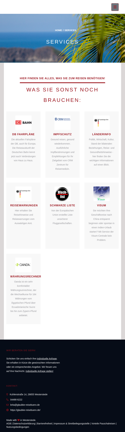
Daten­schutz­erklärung (24, 423)
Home (58, 30)
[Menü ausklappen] (115, 7)
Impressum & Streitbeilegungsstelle (72, 423)
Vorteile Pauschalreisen (103, 423)
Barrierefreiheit (44, 423)
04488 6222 (16, 399)
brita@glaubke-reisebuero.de (25, 405)
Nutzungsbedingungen (17, 427)
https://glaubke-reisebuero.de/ (25, 410)
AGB (8, 423)
